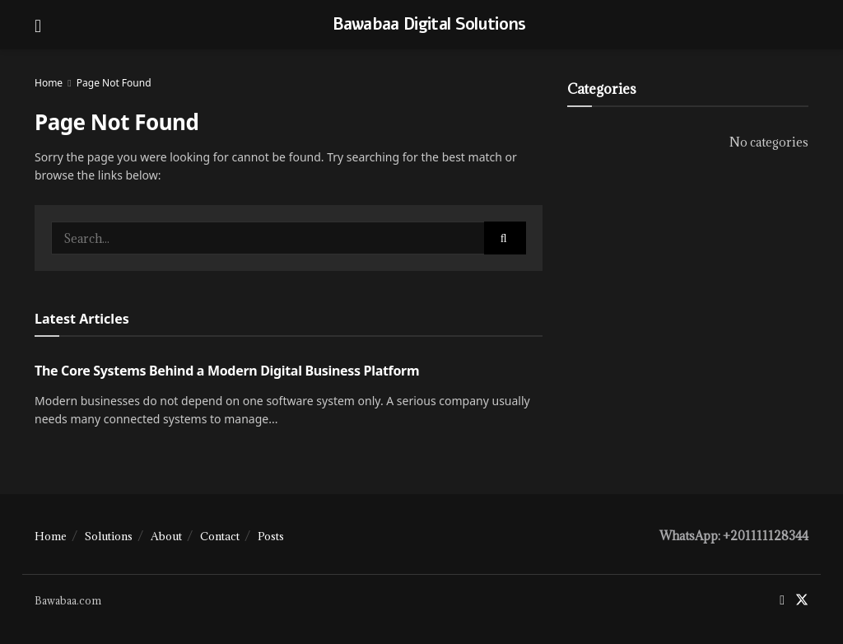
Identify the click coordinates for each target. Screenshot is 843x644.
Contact (220, 536)
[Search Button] (505, 238)
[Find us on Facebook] (782, 600)
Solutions (109, 536)
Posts (271, 536)
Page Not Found (114, 83)
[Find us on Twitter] (801, 600)
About (166, 536)
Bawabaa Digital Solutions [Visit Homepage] (429, 24)
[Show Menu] (38, 24)
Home (49, 83)
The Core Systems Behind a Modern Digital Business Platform (227, 371)
